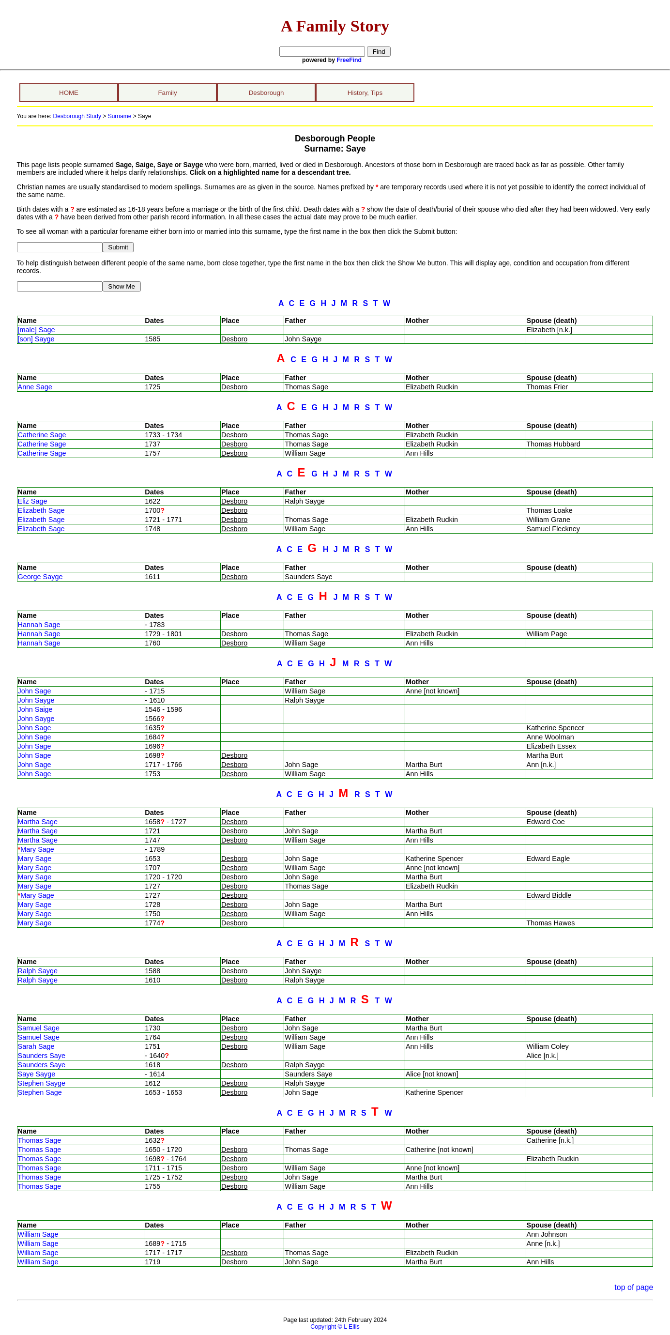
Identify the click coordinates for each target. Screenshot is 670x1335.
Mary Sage (37, 849)
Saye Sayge (37, 1074)
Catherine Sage (42, 435)
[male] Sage (36, 330)
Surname (120, 116)
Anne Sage (35, 387)
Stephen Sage (40, 1092)
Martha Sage (38, 822)
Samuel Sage (39, 1028)
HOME (68, 92)
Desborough (266, 92)
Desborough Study (77, 116)
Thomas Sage (39, 1140)
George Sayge (40, 577)
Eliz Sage (32, 501)
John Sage (34, 691)
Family (167, 92)
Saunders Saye (41, 1055)
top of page (633, 1287)
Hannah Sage (39, 625)
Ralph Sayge (38, 971)
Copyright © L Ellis (334, 1326)
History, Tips (365, 92)
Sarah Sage (36, 1046)
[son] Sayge (36, 339)
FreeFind (349, 60)
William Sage (38, 1234)
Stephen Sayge (41, 1083)
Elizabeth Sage (41, 510)
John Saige (35, 709)
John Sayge (36, 700)
